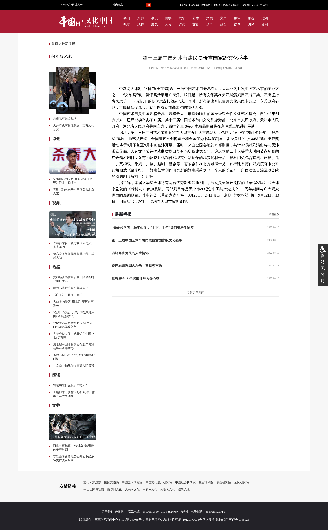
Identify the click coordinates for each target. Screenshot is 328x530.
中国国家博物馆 (93, 489)
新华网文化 (114, 489)
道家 (182, 24)
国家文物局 (111, 482)
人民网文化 (132, 489)
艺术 (195, 18)
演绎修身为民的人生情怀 (130, 253)
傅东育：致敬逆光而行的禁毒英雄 (74, 170)
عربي (255, 5)
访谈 (237, 24)
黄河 (264, 24)
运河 (264, 18)
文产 (223, 18)
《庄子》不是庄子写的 (67, 294)
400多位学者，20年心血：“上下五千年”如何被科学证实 (153, 227)
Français (194, 5)
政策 (223, 24)
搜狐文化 (184, 489)
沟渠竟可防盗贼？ (65, 118)
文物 (209, 18)
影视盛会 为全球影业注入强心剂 (135, 278)
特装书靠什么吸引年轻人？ (70, 288)
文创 (195, 24)
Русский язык (231, 5)
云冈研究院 (241, 482)
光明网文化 (167, 489)
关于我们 (107, 511)
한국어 (264, 5)
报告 (237, 18)
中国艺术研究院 (132, 482)
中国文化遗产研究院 (159, 482)
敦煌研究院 (224, 482)
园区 (251, 24)
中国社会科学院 (185, 482)
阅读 (168, 24)
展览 (154, 24)
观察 (140, 24)
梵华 (182, 18)
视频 (56, 203)
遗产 (209, 24)
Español (245, 5)
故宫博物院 (206, 482)
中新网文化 (150, 489)
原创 (140, 18)
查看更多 (274, 214)
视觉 (126, 24)
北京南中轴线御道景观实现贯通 (73, 365)
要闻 (126, 18)
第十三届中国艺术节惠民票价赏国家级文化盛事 (147, 240)
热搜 (56, 267)
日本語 (216, 5)
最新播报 (68, 44)
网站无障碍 (323, 268)
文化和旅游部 (92, 482)
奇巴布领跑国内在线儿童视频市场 (137, 266)
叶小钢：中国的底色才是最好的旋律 (75, 234)
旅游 (251, 18)
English (182, 5)
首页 (54, 44)
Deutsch (205, 5)
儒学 (168, 18)
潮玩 (154, 18)
